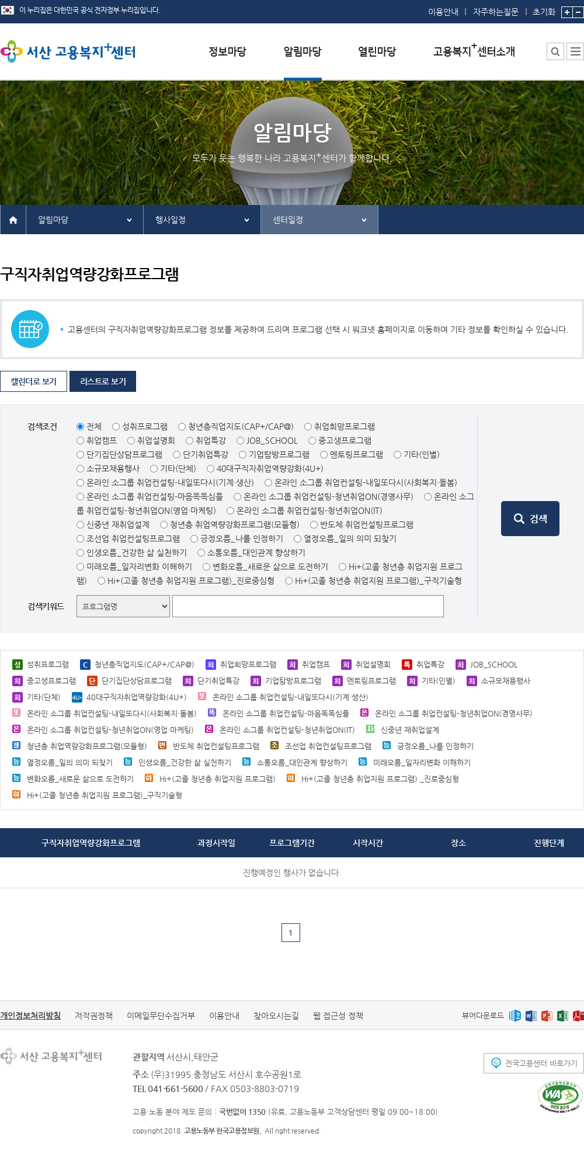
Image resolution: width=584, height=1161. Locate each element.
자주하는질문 (496, 11)
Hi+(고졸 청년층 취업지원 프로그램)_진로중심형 (190, 580)
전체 (94, 426)
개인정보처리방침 (30, 1015)
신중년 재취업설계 (118, 524)
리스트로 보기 (103, 381)
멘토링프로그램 (356, 454)
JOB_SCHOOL (272, 440)
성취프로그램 (145, 426)
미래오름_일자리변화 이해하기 (139, 566)
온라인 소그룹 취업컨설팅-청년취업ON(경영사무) (328, 496)
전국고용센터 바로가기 (541, 1063)
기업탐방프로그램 (279, 454)
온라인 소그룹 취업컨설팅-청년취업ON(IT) (310, 510)
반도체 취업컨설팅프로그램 (366, 524)
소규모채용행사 (113, 468)
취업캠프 (101, 440)
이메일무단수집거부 (161, 1015)
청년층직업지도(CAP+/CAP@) (241, 426)
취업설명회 (156, 440)
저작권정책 (94, 1015)
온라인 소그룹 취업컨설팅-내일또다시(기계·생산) (170, 482)
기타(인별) (422, 454)
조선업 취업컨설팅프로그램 (133, 538)
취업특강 (211, 440)
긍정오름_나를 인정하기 (241, 538)
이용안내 (443, 11)
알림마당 (53, 219)
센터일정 (288, 219)
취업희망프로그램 (344, 426)
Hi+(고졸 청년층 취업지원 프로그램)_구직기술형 (378, 580)
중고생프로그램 (344, 440)
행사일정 (170, 219)
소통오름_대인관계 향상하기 (256, 552)
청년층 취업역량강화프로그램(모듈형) (235, 524)
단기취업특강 (205, 454)
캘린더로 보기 (34, 381)
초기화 (544, 8)
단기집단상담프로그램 (124, 454)
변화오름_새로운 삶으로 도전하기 (270, 566)
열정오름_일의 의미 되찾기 (350, 538)
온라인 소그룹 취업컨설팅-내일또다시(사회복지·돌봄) (365, 482)
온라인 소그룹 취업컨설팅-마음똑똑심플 (154, 496)
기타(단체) (178, 468)
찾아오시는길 (276, 1015)
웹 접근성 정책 (338, 1015)
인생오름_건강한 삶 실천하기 (136, 552)
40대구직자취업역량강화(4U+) (270, 468)
